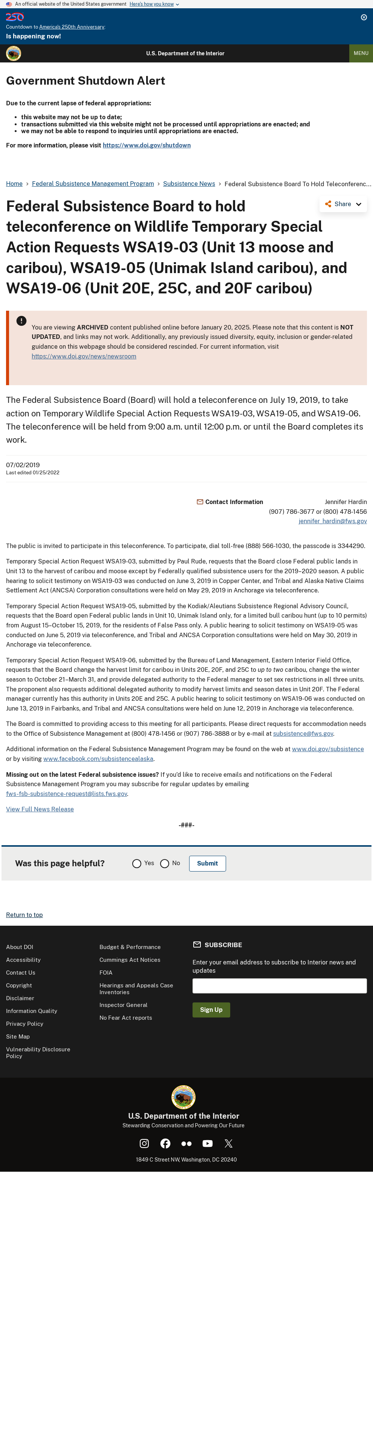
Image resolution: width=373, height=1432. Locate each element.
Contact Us (20, 972)
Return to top (24, 915)
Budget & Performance (130, 947)
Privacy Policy (24, 1023)
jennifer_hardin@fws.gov (333, 521)
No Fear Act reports (125, 1017)
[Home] (13, 53)
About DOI (19, 947)
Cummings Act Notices (130, 960)
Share (343, 204)
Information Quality (31, 1011)
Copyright (19, 985)
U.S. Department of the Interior (185, 53)
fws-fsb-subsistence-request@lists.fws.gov (66, 793)
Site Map (18, 1036)
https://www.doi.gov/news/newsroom (84, 356)
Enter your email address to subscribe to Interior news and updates (274, 966)
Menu (361, 53)
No (176, 863)
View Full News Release (40, 809)
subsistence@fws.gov (303, 733)
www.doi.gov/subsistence (328, 749)
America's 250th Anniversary (71, 27)
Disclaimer (20, 998)
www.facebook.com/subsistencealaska (98, 758)
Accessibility (23, 960)
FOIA (106, 972)
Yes (149, 863)
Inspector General (123, 1005)
